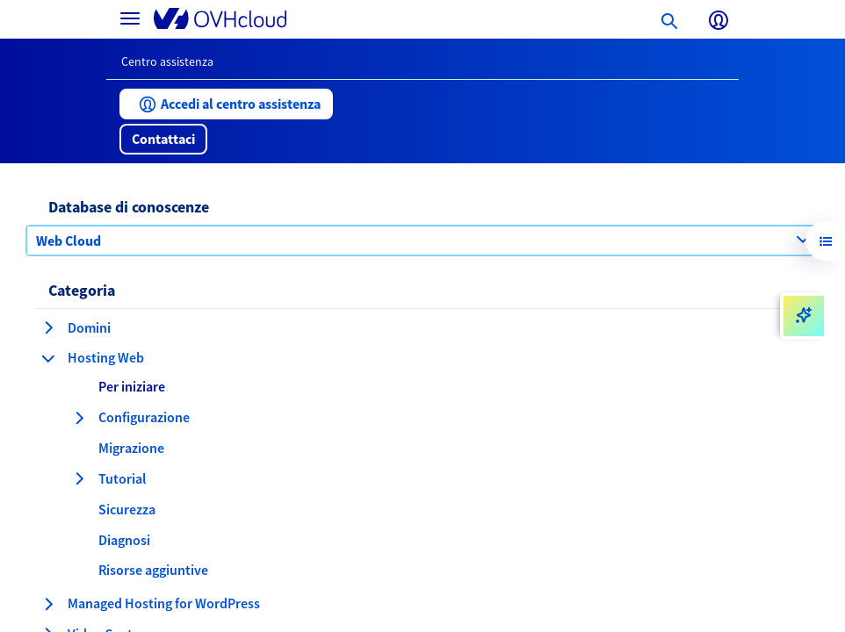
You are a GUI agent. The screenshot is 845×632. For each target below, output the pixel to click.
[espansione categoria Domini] (48, 327)
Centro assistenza (167, 61)
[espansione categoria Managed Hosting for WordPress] (48, 604)
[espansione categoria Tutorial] (79, 478)
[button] (226, 104)
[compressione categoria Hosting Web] (48, 358)
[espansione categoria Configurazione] (79, 418)
